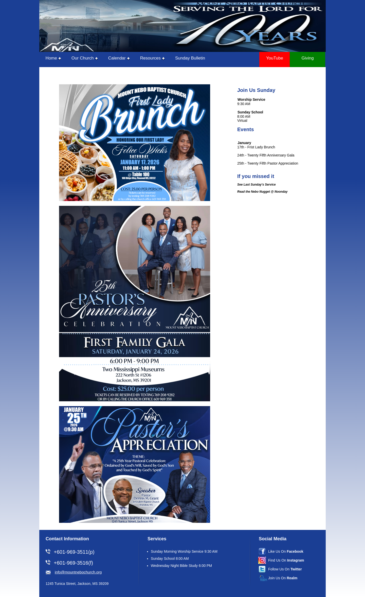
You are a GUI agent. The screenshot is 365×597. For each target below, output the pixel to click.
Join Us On (282, 578)
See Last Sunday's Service (256, 184)
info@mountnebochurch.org (78, 572)
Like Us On (285, 551)
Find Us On (286, 560)
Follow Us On (285, 569)
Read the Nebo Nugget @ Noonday (262, 191)
